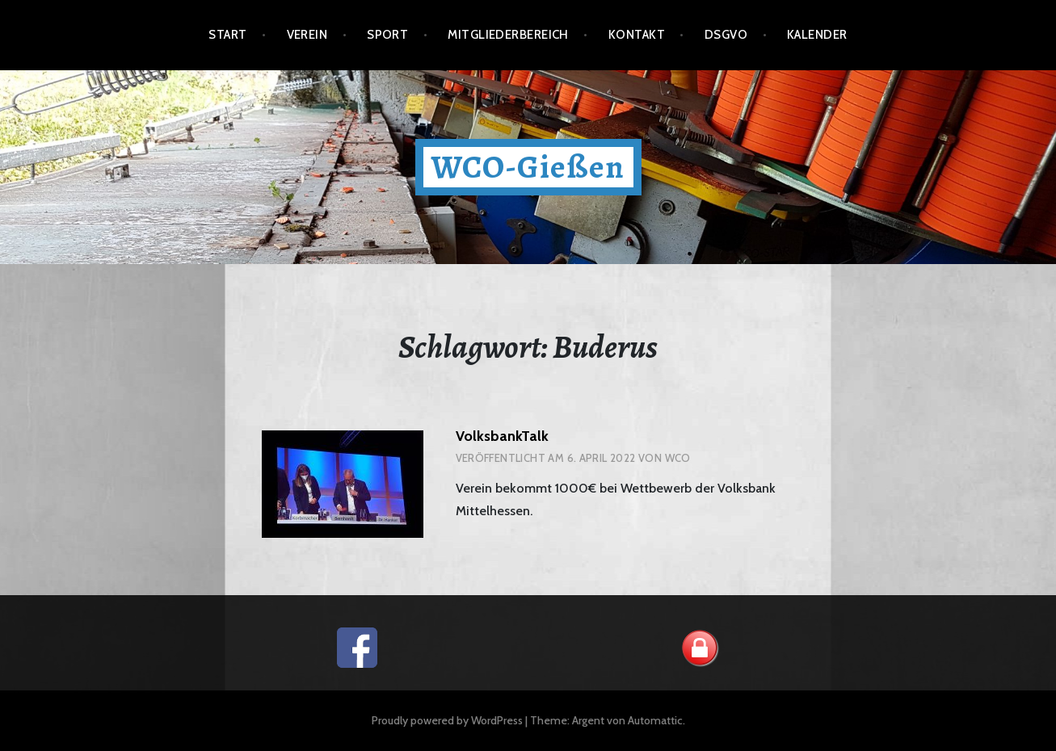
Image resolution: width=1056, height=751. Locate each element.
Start (227, 34)
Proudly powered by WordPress (447, 720)
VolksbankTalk (502, 436)
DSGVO (726, 34)
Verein (307, 34)
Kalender (817, 34)
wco (678, 457)
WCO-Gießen (528, 167)
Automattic (655, 720)
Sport (387, 34)
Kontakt (636, 34)
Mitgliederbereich (508, 34)
